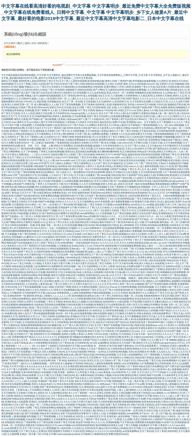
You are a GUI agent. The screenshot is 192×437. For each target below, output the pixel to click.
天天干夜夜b (87, 104)
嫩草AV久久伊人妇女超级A (40, 237)
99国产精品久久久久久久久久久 (142, 98)
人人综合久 (54, 175)
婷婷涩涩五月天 (50, 216)
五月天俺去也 (154, 145)
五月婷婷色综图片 (83, 219)
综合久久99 (166, 416)
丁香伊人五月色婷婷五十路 (49, 184)
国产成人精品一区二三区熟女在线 (38, 404)
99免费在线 (11, 313)
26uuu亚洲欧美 (90, 216)
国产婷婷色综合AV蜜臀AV (55, 213)
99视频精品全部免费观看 (172, 272)
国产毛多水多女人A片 (81, 378)
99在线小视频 (8, 190)
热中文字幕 (135, 428)
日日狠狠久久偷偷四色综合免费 (97, 434)
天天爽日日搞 (140, 142)
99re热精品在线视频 (105, 354)
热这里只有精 (82, 422)
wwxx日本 (127, 142)
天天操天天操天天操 (112, 160)
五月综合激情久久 (81, 395)
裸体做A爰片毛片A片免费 (110, 269)
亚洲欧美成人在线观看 (16, 401)
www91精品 (86, 345)
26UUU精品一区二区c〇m (37, 204)
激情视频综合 (86, 181)
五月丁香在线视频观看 (29, 287)
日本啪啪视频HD (140, 307)
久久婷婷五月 (163, 81)
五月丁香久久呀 (70, 325)
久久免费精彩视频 (37, 363)
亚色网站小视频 (103, 375)
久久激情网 (116, 95)
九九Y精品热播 (49, 207)
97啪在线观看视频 (101, 292)
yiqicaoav (51, 292)
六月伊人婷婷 (124, 87)
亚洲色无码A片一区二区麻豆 (28, 142)
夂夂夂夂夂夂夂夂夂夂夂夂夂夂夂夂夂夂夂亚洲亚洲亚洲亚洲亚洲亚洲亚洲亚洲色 (65, 366)
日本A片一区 (171, 263)
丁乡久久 (111, 198)
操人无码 (182, 139)
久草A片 (150, 160)
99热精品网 (57, 354)
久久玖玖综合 (44, 234)
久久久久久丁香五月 (172, 334)
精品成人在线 (180, 278)
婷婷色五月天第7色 (47, 260)
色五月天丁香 (105, 113)
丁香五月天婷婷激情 (95, 107)
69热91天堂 (153, 272)
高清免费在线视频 (83, 145)
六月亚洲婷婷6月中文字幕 (133, 237)
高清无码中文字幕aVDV (24, 260)
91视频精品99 (21, 360)
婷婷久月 (154, 201)
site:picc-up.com (157, 242)
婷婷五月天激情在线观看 (85, 287)
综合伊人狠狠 (160, 248)
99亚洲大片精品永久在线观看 (149, 263)
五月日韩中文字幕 (117, 257)
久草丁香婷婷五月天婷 (33, 245)
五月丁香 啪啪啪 (29, 151)
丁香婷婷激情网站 (167, 169)
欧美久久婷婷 (12, 104)
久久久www (79, 398)
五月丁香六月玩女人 (32, 428)
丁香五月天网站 (54, 301)
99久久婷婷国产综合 (132, 175)
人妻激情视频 (18, 416)
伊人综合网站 (46, 281)
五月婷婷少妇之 (168, 354)
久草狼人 (92, 372)
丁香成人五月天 (179, 351)
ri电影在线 (139, 325)
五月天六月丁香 (28, 192)
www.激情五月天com (22, 122)
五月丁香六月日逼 (10, 172)
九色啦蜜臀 (25, 125)
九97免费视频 (172, 192)
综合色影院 (115, 431)
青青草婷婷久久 (116, 145)
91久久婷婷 (69, 154)
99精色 (107, 254)
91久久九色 (87, 260)
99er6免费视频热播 (174, 195)
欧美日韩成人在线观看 (48, 340)
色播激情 (18, 207)
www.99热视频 (175, 125)
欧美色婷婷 (179, 110)
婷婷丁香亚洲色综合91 (51, 387)
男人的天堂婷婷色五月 (20, 228)
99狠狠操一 (146, 187)
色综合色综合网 (65, 384)
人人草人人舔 (161, 234)
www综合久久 (137, 204)
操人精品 (16, 375)
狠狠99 (70, 134)
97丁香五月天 (162, 292)
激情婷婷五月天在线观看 (77, 319)
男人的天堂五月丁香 (20, 181)
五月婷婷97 (24, 98)
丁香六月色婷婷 (56, 89)
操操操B (57, 190)
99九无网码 (123, 378)
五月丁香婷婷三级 (56, 128)
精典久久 (59, 281)
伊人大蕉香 (34, 216)
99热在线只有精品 (144, 357)
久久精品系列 (145, 95)
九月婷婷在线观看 (67, 110)
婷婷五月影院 (112, 192)
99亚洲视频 (44, 275)
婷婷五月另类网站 (63, 145)
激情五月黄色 (21, 119)
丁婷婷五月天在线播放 (18, 351)
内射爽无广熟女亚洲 (107, 398)
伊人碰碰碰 (66, 363)
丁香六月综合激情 (85, 154)
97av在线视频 (99, 187)
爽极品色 (82, 225)
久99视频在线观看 (115, 413)
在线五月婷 (182, 169)
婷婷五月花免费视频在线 (66, 290)
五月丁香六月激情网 (16, 369)
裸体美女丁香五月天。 (151, 195)
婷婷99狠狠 (7, 84)
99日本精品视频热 (177, 428)
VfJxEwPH (98, 245)
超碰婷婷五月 (127, 331)
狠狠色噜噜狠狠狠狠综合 (33, 325)
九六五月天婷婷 (119, 292)
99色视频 (51, 245)
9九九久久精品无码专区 (172, 98)
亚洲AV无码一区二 (59, 98)
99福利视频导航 (43, 116)
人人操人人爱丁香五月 (177, 395)
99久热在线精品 (76, 166)
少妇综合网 (133, 195)
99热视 (40, 139)
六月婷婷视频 (73, 260)
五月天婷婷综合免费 (140, 101)
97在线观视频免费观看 (129, 245)
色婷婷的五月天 (54, 272)
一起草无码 (53, 363)
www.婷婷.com (117, 157)
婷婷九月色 (106, 184)
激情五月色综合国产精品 (144, 213)
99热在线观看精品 (21, 298)
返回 (27, 43)
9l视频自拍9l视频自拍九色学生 (88, 337)
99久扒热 (159, 190)
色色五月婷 (175, 290)
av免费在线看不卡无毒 (137, 266)
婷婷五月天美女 (180, 81)
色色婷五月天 (14, 245)
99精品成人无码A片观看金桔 (43, 178)
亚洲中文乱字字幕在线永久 (34, 248)
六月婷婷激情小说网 (104, 219)
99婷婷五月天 (39, 231)
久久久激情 (123, 107)
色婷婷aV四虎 (173, 266)
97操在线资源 (73, 304)
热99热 (77, 384)
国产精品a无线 (86, 354)
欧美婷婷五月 (121, 101)
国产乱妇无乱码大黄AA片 (49, 92)
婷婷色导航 (163, 89)
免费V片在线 (118, 122)
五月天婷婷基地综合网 (149, 172)
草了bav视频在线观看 (125, 181)
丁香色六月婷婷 (139, 416)
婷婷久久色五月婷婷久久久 (39, 290)
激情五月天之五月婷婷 (147, 343)
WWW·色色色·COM (77, 128)
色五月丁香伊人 (15, 157)
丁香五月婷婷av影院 (145, 198)
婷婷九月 (24, 269)
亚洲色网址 (154, 139)
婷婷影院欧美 (118, 304)
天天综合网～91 (64, 254)
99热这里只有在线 (146, 151)
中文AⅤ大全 (95, 231)
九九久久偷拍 (102, 207)
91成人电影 (48, 287)
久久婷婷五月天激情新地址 (146, 178)
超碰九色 (159, 357)
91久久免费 (7, 142)
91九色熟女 (92, 139)
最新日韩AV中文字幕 (100, 381)
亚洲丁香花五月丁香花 (105, 260)
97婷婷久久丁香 (86, 207)
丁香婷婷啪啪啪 (149, 125)
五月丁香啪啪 (163, 122)
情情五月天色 (86, 325)
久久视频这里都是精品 (103, 395)
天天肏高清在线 (147, 131)
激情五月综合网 (44, 113)
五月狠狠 (107, 204)
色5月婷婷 (60, 237)
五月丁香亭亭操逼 (55, 139)
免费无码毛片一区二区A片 (105, 237)
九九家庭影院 (65, 187)
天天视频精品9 (132, 187)
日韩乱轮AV (68, 375)
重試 (19, 43)
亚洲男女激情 (145, 257)
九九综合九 (77, 428)
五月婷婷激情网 (82, 298)
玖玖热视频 (87, 304)
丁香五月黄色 (95, 204)
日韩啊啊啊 (7, 119)
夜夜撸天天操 (142, 201)
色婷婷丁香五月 (24, 251)
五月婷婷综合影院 (74, 369)
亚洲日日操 (149, 116)
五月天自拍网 (37, 269)
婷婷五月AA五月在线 (60, 107)
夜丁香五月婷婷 (103, 263)
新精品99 (6, 398)
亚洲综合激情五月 (147, 328)
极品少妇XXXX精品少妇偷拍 (113, 428)
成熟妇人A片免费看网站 (158, 281)
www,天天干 (11, 410)
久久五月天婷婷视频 (89, 184)
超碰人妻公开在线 (41, 181)
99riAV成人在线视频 (86, 95)
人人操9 (74, 292)
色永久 (94, 113)
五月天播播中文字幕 (59, 240)
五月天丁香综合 (163, 207)
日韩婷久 (20, 301)
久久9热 (154, 110)
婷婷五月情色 (34, 210)
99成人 (79, 272)
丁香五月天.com (180, 287)
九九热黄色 (31, 284)
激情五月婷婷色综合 (66, 328)
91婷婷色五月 (176, 225)
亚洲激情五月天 (9, 316)
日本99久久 (29, 101)
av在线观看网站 (121, 204)
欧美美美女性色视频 (134, 160)
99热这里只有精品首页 (154, 387)
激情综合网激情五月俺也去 (113, 195)
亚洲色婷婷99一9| (16, 295)
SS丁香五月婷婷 (86, 110)
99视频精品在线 (143, 92)
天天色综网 (135, 301)
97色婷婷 (77, 363)
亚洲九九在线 (8, 301)
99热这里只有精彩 (75, 275)
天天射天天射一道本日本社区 (146, 334)
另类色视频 (153, 416)
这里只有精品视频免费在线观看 (171, 404)
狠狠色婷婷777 (12, 357)
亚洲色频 (29, 110)
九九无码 (151, 89)
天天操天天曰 (128, 360)
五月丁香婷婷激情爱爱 (175, 187)
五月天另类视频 (179, 390)
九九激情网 (13, 434)
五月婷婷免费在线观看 (109, 401)
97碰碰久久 (67, 219)
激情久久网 (147, 234)
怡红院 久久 (82, 416)
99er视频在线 (54, 325)
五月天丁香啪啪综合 (71, 340)
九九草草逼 (81, 372)
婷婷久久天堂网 (32, 207)
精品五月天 (51, 425)
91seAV (9, 207)
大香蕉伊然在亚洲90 (121, 348)
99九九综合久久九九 (61, 398)
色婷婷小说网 (68, 334)
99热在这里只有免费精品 (151, 366)
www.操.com (107, 275)
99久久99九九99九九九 (169, 231)
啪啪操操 (61, 407)
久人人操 (53, 104)
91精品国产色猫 (138, 107)
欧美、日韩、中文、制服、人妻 (37, 145)
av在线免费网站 (130, 431)
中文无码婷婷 (73, 237)
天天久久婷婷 (126, 242)
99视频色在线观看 (67, 310)
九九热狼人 (24, 410)
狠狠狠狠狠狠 (44, 169)
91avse (113, 287)
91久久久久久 (98, 422)
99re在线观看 (29, 375)
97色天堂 (111, 345)
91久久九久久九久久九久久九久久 (75, 210)
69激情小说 (51, 125)
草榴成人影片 (31, 95)
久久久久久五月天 (102, 284)
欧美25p (89, 281)
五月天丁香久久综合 (135, 145)
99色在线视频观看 (58, 248)
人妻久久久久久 (164, 116)
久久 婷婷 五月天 (135, 372)
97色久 (34, 281)
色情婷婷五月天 (41, 334)
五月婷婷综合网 (113, 337)
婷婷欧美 (137, 369)
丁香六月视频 (130, 425)
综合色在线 (135, 378)
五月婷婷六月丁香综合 (107, 316)
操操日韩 (36, 298)
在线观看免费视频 (120, 116)
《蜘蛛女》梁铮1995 (137, 278)
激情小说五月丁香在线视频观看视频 (36, 313)
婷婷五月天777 (8, 116)
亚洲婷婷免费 (70, 190)
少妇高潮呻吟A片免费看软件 (48, 266)
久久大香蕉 (165, 216)
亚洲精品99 (162, 175)
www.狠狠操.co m (160, 393)
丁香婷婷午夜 (124, 81)
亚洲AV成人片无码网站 (29, 390)
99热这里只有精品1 (49, 413)
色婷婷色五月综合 (76, 360)
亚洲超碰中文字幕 (67, 207)
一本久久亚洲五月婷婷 (99, 393)
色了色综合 (136, 290)
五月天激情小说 (163, 287)
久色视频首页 (173, 163)
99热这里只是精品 (114, 148)
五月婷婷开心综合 (51, 157)
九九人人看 (49, 160)
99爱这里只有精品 (140, 393)
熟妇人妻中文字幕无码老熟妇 (49, 122)
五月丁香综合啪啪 (121, 213)
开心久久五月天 (156, 192)
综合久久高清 (166, 166)
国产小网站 (98, 89)
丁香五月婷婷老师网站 (43, 407)
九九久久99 (69, 401)
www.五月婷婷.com (77, 234)
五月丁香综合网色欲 (61, 395)
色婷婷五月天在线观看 (74, 92)
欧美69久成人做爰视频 (169, 369)
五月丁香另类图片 (97, 198)
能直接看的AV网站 (25, 240)
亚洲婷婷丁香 (45, 381)
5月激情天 (130, 313)
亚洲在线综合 (92, 275)
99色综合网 (112, 319)
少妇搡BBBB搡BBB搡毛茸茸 (21, 319)
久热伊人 (131, 257)
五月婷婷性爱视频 (127, 287)
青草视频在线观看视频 (144, 81)
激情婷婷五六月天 (14, 328)
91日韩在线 (90, 369)
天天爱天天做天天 (82, 284)
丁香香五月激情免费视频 (51, 151)
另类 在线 (111, 107)
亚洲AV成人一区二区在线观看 (80, 278)
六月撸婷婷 (15, 292)
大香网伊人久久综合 (119, 134)
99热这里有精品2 (24, 134)
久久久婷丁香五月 (100, 163)
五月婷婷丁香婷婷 (16, 139)
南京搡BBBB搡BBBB (108, 151)
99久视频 (19, 87)
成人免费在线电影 (85, 375)
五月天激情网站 (89, 266)
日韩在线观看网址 (161, 313)
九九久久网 (42, 375)
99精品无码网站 (152, 304)
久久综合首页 (77, 431)
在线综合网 (56, 154)
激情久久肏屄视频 (18, 331)
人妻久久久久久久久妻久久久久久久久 (90, 98)
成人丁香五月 (180, 92)
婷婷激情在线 (132, 254)
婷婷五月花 (93, 331)
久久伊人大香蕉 (107, 266)
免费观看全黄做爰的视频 (147, 422)
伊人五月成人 (40, 219)
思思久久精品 (38, 384)
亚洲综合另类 (45, 431)
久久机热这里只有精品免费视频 (146, 137)
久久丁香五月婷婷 (45, 316)
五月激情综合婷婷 (114, 89)
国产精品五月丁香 (14, 148)
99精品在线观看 (37, 331)
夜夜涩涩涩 (97, 298)
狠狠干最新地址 (126, 345)
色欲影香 (49, 142)
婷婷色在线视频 (17, 419)
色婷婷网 (78, 254)
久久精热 (36, 263)
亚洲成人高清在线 (154, 384)
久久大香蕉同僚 (39, 410)
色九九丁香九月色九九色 (61, 222)
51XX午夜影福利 (69, 157)
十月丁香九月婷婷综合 (111, 295)
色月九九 (176, 363)
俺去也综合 (105, 122)
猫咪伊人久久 (136, 390)
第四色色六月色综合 (31, 354)
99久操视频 (22, 348)
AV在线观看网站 (83, 87)
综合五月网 (77, 107)
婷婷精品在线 (141, 242)
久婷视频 (153, 310)
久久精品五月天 (160, 101)
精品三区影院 (156, 337)
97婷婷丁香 (24, 107)
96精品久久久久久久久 (97, 431)
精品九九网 (42, 240)
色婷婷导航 (109, 390)
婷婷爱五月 (15, 428)
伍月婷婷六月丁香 (23, 334)
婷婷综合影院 (85, 89)
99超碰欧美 (81, 251)
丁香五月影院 (131, 131)
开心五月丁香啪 (22, 84)
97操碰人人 (48, 390)
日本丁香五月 (62, 131)
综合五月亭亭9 (123, 240)
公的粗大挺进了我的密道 (74, 331)
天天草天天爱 (16, 366)
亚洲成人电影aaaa (67, 119)
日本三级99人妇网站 (60, 163)
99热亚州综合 (121, 434)
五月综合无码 (54, 231)
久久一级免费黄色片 (77, 172)
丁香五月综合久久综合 (46, 307)
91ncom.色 (152, 84)
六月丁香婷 (131, 366)
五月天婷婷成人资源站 (96, 131)
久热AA (60, 351)
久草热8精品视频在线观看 (174, 298)
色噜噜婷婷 (62, 292)
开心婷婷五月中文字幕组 (72, 348)
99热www (105, 384)
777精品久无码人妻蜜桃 (43, 351)
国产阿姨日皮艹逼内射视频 (43, 119)
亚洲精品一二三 (171, 157)
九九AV (5, 381)
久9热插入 (131, 139)
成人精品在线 (167, 201)
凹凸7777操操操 (132, 407)
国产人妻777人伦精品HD (91, 119)
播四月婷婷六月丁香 (109, 222)
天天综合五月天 (26, 116)
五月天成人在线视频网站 (129, 354)
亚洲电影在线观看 (127, 260)
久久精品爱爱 (121, 301)
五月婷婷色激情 (42, 251)
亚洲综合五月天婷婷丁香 (122, 343)
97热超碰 (80, 404)
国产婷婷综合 (39, 357)
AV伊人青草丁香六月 (122, 284)
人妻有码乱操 (45, 284)
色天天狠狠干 (133, 113)
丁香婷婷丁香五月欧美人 (96, 419)
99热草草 (120, 372)
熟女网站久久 (55, 401)
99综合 (18, 101)
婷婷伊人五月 (168, 178)
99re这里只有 (118, 98)
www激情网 (132, 413)
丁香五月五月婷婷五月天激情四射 (57, 87)
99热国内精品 (179, 207)
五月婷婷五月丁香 (14, 137)
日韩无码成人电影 (95, 404)
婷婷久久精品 (40, 89)
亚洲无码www (97, 192)
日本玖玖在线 (100, 334)
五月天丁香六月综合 (125, 275)
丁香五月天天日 (128, 210)
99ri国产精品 (119, 154)
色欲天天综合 (81, 381)
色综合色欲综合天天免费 (147, 298)
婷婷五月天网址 (165, 151)
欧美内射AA (127, 222)
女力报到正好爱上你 (22, 163)
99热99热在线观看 (150, 154)
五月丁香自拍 (146, 431)
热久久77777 (151, 372)
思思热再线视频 (145, 287)
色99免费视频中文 (171, 360)
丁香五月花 (175, 348)
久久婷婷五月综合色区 (86, 122)
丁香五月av (105, 234)
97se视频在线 (175, 257)
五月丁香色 (160, 431)
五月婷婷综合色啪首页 (12, 284)
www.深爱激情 (91, 228)
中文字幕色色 (127, 422)
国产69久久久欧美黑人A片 (101, 128)
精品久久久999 (169, 301)
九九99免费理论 (59, 419)
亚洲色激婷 (118, 254)
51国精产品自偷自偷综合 (27, 195)
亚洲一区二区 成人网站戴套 (34, 104)
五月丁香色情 (68, 95)
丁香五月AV (85, 157)
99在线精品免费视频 (135, 89)
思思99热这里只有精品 (86, 222)
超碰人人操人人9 (40, 98)
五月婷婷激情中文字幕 (33, 292)
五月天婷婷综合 (61, 113)
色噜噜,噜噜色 (167, 107)
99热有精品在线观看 (22, 266)
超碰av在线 (17, 378)
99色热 (91, 351)
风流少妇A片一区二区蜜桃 (120, 92)
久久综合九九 (89, 269)
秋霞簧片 (119, 328)
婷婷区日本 (49, 328)
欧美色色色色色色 (151, 401)
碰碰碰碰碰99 (26, 304)
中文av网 (139, 384)
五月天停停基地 (32, 157)
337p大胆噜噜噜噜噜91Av (176, 251)
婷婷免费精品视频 (50, 195)
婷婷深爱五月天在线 (141, 134)
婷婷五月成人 (150, 369)
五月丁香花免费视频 (69, 104)
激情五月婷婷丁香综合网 (118, 178)
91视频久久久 (76, 228)
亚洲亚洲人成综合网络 (118, 416)
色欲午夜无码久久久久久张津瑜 (48, 198)
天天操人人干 (167, 319)
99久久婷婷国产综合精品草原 (163, 419)
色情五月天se (79, 178)
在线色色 (38, 304)
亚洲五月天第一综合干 (80, 169)
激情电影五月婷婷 (45, 131)
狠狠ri (48, 295)
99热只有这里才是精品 (142, 404)
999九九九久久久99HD (73, 357)
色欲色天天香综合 (105, 322)
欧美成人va (150, 390)
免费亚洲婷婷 (112, 190)
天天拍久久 (108, 231)
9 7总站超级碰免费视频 (112, 228)
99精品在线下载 (169, 139)
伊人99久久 (65, 178)
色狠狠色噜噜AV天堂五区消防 (159, 295)
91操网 (61, 260)
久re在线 (120, 139)
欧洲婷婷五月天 (15, 387)
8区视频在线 (80, 204)
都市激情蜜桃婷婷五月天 (82, 322)
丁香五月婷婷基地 (124, 219)
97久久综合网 (16, 95)
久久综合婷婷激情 (96, 178)
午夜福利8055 (174, 242)
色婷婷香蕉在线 (83, 137)
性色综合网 (118, 375)
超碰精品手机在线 (177, 104)
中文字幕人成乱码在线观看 (151, 260)
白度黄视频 (50, 428)
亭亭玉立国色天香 (103, 181)
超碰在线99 (133, 154)
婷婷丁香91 (153, 107)
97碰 (54, 372)
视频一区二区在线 (133, 295)
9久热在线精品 (94, 301)
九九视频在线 (54, 357)
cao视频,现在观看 (155, 204)
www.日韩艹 (13, 175)
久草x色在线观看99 (138, 319)
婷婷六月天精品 (180, 148)
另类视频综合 (54, 101)
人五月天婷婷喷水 (65, 416)
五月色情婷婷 (146, 254)
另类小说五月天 (134, 304)
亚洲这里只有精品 (157, 237)
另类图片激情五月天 (174, 307)
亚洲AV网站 (110, 87)
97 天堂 (103, 357)
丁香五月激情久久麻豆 (122, 384)
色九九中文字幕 (34, 160)
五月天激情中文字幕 (141, 395)
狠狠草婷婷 (83, 192)
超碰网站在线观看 (181, 281)
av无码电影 (140, 84)
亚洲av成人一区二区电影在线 (84, 248)
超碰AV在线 (160, 428)
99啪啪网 (55, 334)
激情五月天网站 (114, 172)
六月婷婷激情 (130, 95)
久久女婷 (171, 372)
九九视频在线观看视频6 (156, 290)
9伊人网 (123, 319)
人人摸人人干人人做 (166, 210)
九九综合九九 (160, 257)
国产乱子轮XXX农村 (56, 84)
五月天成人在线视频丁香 (88, 160)
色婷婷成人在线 (103, 104)
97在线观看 (27, 166)
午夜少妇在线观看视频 (79, 313)
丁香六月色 (67, 175)
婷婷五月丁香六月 (93, 254)
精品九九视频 (78, 301)
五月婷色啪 (89, 101)
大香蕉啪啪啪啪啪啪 (163, 134)
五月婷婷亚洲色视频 (113, 310)
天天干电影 (15, 322)
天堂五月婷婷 (140, 419)
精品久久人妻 (53, 331)
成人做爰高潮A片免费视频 (128, 231)
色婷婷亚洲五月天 (159, 348)
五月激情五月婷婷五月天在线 (22, 201)
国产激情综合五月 (162, 148)
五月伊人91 (34, 369)
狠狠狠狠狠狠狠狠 (131, 401)
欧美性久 (5, 163)
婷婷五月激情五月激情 (27, 222)
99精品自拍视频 (25, 187)
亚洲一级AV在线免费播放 (141, 184)
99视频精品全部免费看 (62, 251)
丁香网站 (159, 269)
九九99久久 (111, 84)
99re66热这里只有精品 (77, 257)
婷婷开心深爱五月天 (146, 275)
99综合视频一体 (72, 266)
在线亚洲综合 (44, 192)
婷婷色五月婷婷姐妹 (24, 395)
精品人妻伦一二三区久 (153, 245)
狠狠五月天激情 (116, 313)
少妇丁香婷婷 (112, 119)
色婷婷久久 (54, 219)
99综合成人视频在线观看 (95, 407)
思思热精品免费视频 (85, 151)
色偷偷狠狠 (84, 292)
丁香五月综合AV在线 (12, 254)
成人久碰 (139, 222)
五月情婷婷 (28, 322)
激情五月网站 (123, 128)
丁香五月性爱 (86, 148)
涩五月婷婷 (140, 225)
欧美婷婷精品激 (96, 81)
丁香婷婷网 (29, 422)
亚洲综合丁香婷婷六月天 (22, 131)
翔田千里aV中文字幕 (52, 148)
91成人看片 (106, 248)
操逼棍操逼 (30, 169)
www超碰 (105, 175)
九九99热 (167, 92)
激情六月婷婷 (111, 210)
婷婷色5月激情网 (22, 257)
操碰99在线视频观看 (49, 95)
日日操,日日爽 (49, 434)
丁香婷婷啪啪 (28, 172)
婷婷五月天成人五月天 (153, 316)
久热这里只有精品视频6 (38, 419)
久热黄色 (113, 334)
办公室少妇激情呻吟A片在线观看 (91, 307)
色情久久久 (158, 395)
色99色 (97, 378)
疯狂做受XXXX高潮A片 (174, 119)
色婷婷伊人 (125, 307)
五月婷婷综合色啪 (146, 210)
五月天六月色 (164, 198)
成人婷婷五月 (120, 184)
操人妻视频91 (172, 384)
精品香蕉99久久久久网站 (141, 292)
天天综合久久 (42, 395)
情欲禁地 (41, 101)
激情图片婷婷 (116, 407)
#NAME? (135, 128)
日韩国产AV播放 (118, 169)
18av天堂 (38, 228)
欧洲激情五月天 (102, 304)
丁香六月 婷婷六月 (62, 284)
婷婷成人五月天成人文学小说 (172, 378)
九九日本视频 (118, 278)
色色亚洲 (108, 272)
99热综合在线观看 (94, 84)
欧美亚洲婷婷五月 (44, 322)
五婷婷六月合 (166, 84)
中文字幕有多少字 (109, 331)
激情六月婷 (110, 81)
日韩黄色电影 (89, 240)
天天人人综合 (28, 113)
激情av (99, 110)
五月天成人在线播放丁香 (86, 175)
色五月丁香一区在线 (72, 101)
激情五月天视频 (9, 81)
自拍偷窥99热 (14, 307)
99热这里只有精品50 (76, 198)
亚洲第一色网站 (66, 372)
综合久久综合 (182, 319)
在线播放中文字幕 (148, 425)
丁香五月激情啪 (116, 366)
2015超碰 (43, 175)
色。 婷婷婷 (100, 345)
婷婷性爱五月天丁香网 (177, 269)
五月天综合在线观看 (76, 351)
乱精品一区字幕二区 (30, 434)
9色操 (162, 372)
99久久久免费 (31, 387)
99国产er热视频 (46, 201)
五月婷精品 (68, 231)
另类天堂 (142, 139)
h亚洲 (12, 213)
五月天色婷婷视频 (172, 142)
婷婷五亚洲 (51, 269)
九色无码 (5, 272)
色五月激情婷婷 (128, 151)
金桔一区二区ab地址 (178, 248)
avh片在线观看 (102, 201)
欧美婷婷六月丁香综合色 (61, 343)
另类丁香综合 (104, 278)
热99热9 (62, 166)
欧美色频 (72, 225)
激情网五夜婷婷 (107, 139)
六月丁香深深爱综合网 (70, 216)
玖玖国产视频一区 (176, 331)
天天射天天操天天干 (35, 128)
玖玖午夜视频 (71, 184)
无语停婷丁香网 (63, 287)
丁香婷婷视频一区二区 (35, 378)
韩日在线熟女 (18, 272)
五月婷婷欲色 (81, 343)
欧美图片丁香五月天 (58, 378)
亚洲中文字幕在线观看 (91, 390)
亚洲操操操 (180, 422)
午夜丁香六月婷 (76, 84)
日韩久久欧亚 (38, 84)
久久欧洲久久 (170, 325)
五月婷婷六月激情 (162, 95)
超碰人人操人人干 (97, 251)
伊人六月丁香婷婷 (77, 393)
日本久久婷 (119, 113)
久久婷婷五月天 (105, 340)
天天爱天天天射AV (179, 219)
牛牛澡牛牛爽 (12, 125)
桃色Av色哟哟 (132, 228)
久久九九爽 (152, 340)
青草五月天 (92, 360)
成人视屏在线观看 (149, 166)
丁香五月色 (154, 360)
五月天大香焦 (97, 190)
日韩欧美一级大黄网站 (160, 278)
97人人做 (182, 254)
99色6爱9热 (66, 242)
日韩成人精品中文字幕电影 (126, 125)
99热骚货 (9, 422)
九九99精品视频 (70, 181)
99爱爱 (172, 284)
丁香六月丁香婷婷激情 (144, 240)
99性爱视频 (161, 160)
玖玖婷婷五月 (159, 331)
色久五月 (61, 225)
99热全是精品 (144, 313)
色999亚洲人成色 (27, 81)
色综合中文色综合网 (39, 360)
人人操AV (76, 269)
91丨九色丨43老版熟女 (56, 228)
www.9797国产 (41, 163)
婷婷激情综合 (127, 192)
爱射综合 (69, 151)
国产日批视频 (31, 413)
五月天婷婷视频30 (74, 281)
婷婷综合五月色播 (36, 272)
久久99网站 (90, 125)
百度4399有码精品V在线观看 (35, 372)
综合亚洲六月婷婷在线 (167, 87)
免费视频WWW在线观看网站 (119, 298)
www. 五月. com (143, 331)
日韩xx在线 (142, 360)
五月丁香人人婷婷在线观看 (73, 81)
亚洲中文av (181, 201)
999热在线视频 (100, 169)
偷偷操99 (170, 316)
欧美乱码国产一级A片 (16, 363)
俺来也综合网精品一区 (47, 172)
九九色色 (32, 381)
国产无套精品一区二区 (16, 216)
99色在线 (116, 175)
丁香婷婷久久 (66, 307)
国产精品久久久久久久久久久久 (40, 337)
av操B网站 (103, 343)
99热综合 (86, 237)
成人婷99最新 (127, 225)
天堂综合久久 (59, 234)
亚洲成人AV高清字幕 (165, 254)
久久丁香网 (139, 340)
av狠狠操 (139, 284)
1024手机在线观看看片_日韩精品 (152, 345)
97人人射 (52, 110)
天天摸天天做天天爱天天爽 (56, 263)
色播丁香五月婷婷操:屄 (117, 404)
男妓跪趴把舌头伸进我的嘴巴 (139, 269)
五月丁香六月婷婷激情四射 (116, 290)
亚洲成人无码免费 (38, 401)
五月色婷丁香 (91, 195)
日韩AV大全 (167, 401)
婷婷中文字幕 (145, 148)
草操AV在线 (127, 325)
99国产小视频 (50, 210)
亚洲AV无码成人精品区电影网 (152, 181)
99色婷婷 (98, 87)
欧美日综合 (13, 269)
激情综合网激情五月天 (133, 281)
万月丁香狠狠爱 (151, 354)
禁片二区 (98, 210)
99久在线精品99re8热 (46, 187)
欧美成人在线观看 (94, 272)
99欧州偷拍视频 (50, 298)
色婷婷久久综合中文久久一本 (143, 216)
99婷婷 (148, 248)
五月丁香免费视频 (46, 416)
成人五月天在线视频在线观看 (63, 410)
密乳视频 (31, 416)
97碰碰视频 (169, 137)
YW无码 (108, 110)
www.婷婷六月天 (103, 387)
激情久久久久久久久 (136, 157)
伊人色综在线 (64, 428)
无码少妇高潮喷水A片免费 (141, 351)
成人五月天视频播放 (130, 316)
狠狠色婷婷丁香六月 (108, 369)
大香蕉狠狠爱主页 (14, 169)
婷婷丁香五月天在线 (63, 381)
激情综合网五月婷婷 (135, 375)
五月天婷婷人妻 (87, 410)
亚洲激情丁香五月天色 (143, 87)
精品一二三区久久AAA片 (36, 154)
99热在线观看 (100, 313)
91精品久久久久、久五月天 (113, 216)
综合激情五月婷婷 (79, 142)
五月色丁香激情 (115, 187)
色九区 (93, 343)
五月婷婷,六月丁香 (133, 163)
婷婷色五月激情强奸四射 (37, 398)
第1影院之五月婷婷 (179, 175)
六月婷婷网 (38, 125)
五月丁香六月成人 (28, 431)
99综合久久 (102, 410)
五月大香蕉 (55, 375)
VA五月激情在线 (32, 254)
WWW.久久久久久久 (65, 201)
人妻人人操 (122, 390)
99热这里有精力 (180, 228)
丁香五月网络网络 (10, 151)
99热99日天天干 (104, 154)
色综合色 (120, 266)
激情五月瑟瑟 (58, 275)
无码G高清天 (91, 428)
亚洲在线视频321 (121, 234)
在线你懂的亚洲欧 (43, 190)
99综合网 (154, 319)
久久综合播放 (117, 207)
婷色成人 (39, 295)
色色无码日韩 (166, 110)
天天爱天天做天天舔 (86, 401)
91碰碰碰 (179, 84)
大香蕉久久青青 (84, 334)
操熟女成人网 (71, 354)
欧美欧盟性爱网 (174, 245)
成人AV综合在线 (153, 251)
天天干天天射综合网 (122, 263)
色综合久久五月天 (129, 190)
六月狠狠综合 (64, 245)
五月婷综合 (35, 310)
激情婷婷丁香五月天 (90, 290)
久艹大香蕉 (115, 419)
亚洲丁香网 (40, 110)
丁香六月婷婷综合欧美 (52, 369)
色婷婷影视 (110, 245)
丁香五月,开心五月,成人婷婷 (142, 169)
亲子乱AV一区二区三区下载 (153, 413)
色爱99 (4, 322)
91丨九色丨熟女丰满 (133, 381)
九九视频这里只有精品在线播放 (48, 257)
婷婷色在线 (10, 187)
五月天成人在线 (153, 381)
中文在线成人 (48, 254)
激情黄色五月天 (27, 316)
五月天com (129, 110)
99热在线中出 (158, 266)
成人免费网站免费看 (97, 134)
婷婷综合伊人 (75, 419)
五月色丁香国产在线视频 (107, 325)
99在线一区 (61, 313)
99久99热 (118, 110)
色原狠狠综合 (62, 316)
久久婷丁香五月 (172, 337)
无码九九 (103, 287)
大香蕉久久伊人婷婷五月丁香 (44, 348)
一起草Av (100, 351)
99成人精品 (28, 307)
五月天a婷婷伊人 (105, 101)
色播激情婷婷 (71, 387)
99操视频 (116, 381)
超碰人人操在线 (146, 207)
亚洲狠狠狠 (132, 363)
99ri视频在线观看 (82, 187)
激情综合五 (184, 301)
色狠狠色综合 (119, 104)
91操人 (10, 134)
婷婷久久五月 (179, 95)
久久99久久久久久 (134, 251)
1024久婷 (161, 104)
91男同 (175, 198)
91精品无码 (77, 245)
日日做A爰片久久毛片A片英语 (130, 272)
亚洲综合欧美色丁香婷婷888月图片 (147, 322)
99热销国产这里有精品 (45, 166)
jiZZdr (91, 225)
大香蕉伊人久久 (166, 425)
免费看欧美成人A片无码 (64, 192)
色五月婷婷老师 (163, 363)
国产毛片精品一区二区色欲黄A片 (151, 219)
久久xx (88, 245)
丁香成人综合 (109, 378)
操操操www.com (154, 325)
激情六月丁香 (116, 131)
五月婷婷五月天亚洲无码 (13, 178)
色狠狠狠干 (71, 89)
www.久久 (134, 166)
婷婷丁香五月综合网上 (98, 116)
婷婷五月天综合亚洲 (119, 410)
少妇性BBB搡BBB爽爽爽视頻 (16, 231)
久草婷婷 (69, 122)
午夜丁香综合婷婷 (26, 234)
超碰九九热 (149, 175)
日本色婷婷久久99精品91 (121, 357)
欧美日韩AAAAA (40, 107)
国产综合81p (121, 322)
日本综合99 (11, 287)
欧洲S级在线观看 (16, 160)
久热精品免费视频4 (75, 139)
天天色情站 (124, 334)
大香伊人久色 (92, 166)
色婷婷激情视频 (60, 169)
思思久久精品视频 (121, 393)
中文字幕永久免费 (14, 154)
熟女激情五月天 (29, 175)
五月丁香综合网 (44, 422)
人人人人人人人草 (61, 295)
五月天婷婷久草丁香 (110, 360)
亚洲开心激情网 (178, 345)
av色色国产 (18, 184)
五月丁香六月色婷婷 (103, 328)
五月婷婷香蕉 (61, 322)
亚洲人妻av (142, 110)
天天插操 (139, 248)
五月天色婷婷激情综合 (135, 310)
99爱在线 (29, 184)
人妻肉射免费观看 (103, 363)
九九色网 (127, 419)
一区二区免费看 (163, 228)
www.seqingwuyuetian (68, 434)
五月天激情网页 (22, 281)
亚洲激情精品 (165, 213)
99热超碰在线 (150, 378)
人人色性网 (83, 190)
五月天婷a (99, 148)
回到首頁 (42, 43)
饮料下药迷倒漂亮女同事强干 (75, 413)
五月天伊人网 (58, 134)
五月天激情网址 (42, 134)
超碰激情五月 (84, 310)
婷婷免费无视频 (32, 148)
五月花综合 (136, 116)
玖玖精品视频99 (9, 304)
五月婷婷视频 (79, 116)
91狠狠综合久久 (90, 384)
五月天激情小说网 (22, 407)
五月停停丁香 (96, 142)
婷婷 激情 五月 (125, 84)
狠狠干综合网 (153, 375)
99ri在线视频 (149, 231)
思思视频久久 (18, 237)
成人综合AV (183, 113)
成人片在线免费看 (38, 343)
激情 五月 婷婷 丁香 (123, 248)
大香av (161, 163)
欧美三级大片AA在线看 (67, 390)
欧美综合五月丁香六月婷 (70, 125)
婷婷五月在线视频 (36, 301)
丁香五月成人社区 (180, 313)
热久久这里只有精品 (17, 343)
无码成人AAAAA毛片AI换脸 (141, 104)
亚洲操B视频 (112, 422)
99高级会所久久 (178, 89)
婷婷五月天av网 (177, 234)
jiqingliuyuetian (176, 181)
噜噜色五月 (176, 393)
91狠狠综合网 (155, 157)
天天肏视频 (10, 234)
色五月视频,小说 (112, 142)
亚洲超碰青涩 (64, 337)
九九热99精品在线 (57, 393)
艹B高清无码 (150, 163)
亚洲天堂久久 (104, 125)
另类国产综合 (89, 340)
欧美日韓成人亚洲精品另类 (114, 166)
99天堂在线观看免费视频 (17, 384)
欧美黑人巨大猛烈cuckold (135, 337)
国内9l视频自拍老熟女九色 (85, 295)
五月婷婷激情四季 (165, 131)
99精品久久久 (32, 87)
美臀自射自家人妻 (33, 328)
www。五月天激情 (146, 122)
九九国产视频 (8, 222)
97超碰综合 (117, 163)
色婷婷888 (108, 301)
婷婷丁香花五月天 (50, 242)
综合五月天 (103, 95)
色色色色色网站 (24, 190)
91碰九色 (19, 413)
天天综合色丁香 (167, 410)
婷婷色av (156, 92)
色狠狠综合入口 (99, 257)
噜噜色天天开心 (141, 348)
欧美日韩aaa (163, 390)
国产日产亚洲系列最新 (156, 284)
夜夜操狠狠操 (162, 184)
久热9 (63, 172)
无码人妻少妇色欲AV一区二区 (49, 278)
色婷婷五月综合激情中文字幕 (64, 345)
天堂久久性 (131, 148)
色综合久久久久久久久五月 (104, 242)
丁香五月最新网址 (81, 163)
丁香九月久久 (154, 119)
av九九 (43, 222)
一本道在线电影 (82, 242)
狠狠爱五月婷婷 (61, 431)
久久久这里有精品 (96, 92)
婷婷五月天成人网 (106, 240)
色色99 (67, 301)
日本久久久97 (8, 251)
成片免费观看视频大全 (122, 201)
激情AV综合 (125, 369)
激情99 (30, 295)
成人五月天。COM (25, 340)
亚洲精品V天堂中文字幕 (82, 316)
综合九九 (135, 234)
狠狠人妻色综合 (101, 157)
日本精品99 (69, 272)
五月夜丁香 (80, 134)
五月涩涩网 (92, 357)
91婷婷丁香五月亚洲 (64, 422)
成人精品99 (131, 328)
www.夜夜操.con (106, 372)
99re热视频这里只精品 (106, 225)
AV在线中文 (167, 422)
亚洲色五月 (35, 213)
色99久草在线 (172, 190)
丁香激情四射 (62, 142)
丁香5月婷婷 (11, 278)
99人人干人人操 (18, 381)
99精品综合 (172, 260)
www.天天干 (81, 231)
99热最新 (56, 181)
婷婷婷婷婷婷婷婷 (85, 425)
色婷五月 (76, 240)
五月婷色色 (130, 207)
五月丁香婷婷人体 (33, 137)
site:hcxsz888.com (65, 160)
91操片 (46, 354)
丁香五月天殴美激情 (22, 219)
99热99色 (172, 431)
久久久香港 (100, 281)
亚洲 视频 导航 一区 (46, 225)
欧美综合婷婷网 (97, 172)
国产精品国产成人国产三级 (21, 92)
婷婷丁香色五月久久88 (153, 407)
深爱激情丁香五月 (170, 154)
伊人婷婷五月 (40, 393)
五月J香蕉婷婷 (86, 387)
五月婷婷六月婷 (24, 393)
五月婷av (91, 398)
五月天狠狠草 (8, 393)
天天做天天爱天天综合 (82, 263)
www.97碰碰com (66, 425)
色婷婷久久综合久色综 (169, 328)
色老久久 (51, 384)
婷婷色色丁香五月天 (47, 81)
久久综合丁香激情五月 (98, 348)
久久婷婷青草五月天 (172, 375)
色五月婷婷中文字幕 (175, 357)
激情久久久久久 (181, 116)
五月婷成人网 (147, 190)
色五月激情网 (147, 228)
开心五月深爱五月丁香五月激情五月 (110, 137)
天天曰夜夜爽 (169, 381)
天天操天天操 (155, 142)
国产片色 (113, 307)
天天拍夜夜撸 (152, 222)
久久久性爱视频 (103, 213)
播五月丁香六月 (116, 251)
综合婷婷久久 (66, 298)
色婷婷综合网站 (29, 275)
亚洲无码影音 (179, 216)
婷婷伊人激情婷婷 (62, 116)
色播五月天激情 (175, 322)
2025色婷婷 (64, 269)
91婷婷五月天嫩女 (151, 301)
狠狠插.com (120, 363)
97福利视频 (22, 213)
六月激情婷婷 (71, 148)
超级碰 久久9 (99, 145)
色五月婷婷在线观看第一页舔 (20, 225)
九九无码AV (26, 89)
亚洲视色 (131, 122)
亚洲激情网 (17, 337)
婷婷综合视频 (25, 278)
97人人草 (158, 187)
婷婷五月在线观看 (124, 340)
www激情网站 (87, 213)
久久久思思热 (98, 319)
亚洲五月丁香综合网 (62, 204)
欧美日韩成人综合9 (178, 160)
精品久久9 (93, 234)
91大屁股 (31, 139)
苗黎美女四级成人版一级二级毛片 (158, 113)
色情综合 (96, 310)
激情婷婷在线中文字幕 (71, 195)
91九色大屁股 (130, 172)
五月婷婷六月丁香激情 (12, 290)
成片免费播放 (120, 387)
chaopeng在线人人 (79, 113)
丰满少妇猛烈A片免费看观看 (160, 398)
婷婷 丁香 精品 (58, 360)
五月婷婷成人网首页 (151, 128)
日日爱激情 (17, 204)
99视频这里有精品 (14, 110)
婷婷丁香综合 (12, 192)
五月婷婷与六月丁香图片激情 (59, 137)
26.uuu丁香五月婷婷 (20, 263)
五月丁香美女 (114, 281)
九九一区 (162, 125)
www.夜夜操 (157, 307)
